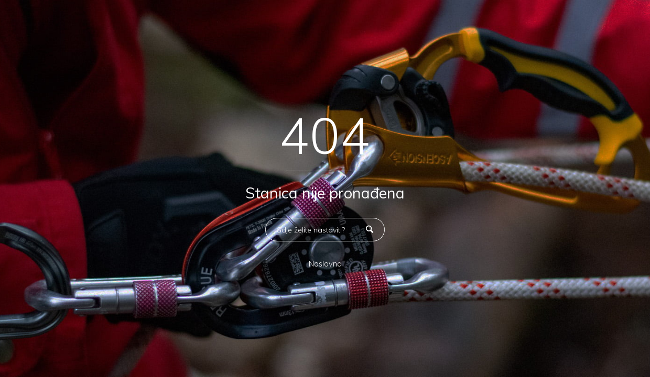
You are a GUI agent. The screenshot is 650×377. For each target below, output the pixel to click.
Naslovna (325, 264)
